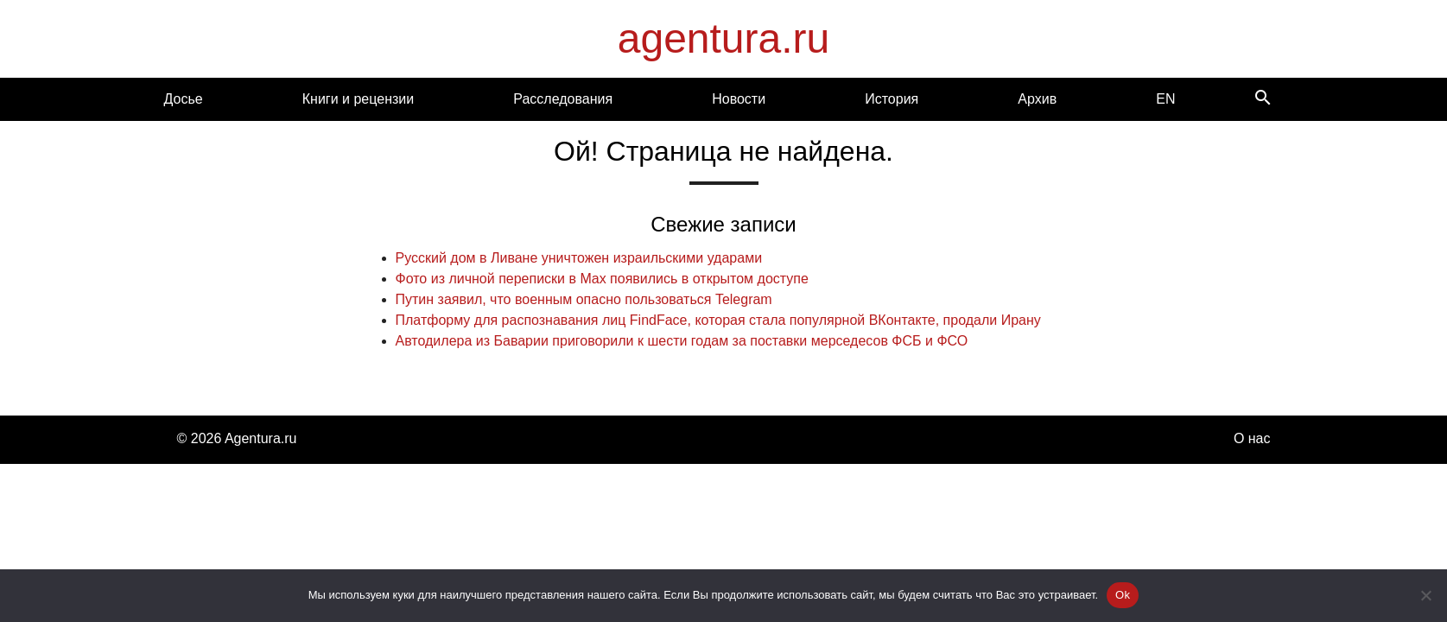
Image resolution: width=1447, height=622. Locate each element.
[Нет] (1425, 595)
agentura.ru (724, 38)
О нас (1252, 438)
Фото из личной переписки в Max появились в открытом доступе (602, 278)
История (891, 99)
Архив (1037, 99)
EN (1165, 99)
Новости (738, 99)
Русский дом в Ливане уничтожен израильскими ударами (579, 258)
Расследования (562, 99)
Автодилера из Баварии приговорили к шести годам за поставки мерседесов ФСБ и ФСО (682, 340)
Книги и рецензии (358, 99)
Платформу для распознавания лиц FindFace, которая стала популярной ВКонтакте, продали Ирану (718, 320)
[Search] (1263, 99)
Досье (183, 99)
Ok (1122, 594)
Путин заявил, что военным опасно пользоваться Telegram (584, 299)
